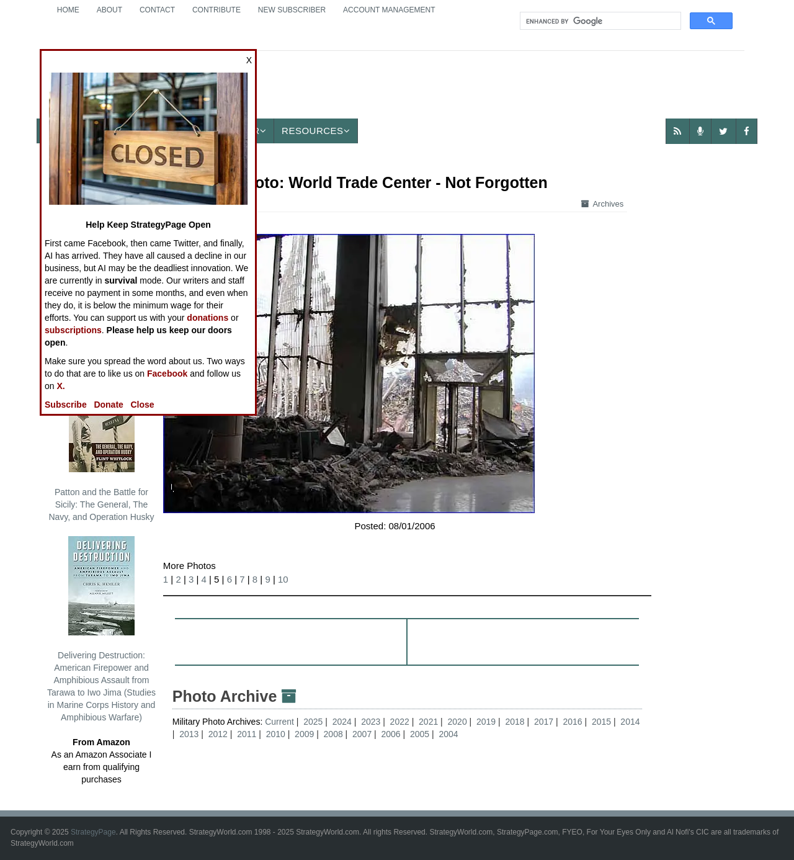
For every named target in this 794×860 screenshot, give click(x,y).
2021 (428, 722)
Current (281, 722)
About (109, 10)
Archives (602, 203)
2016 (572, 722)
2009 (304, 734)
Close (142, 405)
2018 (514, 722)
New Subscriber (292, 10)
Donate (108, 405)
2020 (457, 722)
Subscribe (66, 405)
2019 (486, 722)
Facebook (167, 373)
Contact (157, 10)
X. (60, 386)
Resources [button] (316, 130)
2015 (601, 722)
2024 (342, 722)
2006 (391, 734)
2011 (246, 734)
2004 (448, 734)
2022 (399, 722)
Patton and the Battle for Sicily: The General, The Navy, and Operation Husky (101, 447)
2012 (218, 734)
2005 (419, 734)
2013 (188, 734)
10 (283, 579)
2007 (362, 734)
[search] (599, 21)
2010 (275, 734)
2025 (313, 722)
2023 (370, 722)
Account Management (389, 10)
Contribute (216, 10)
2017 (543, 722)
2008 (333, 734)
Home (68, 10)
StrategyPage (93, 832)
